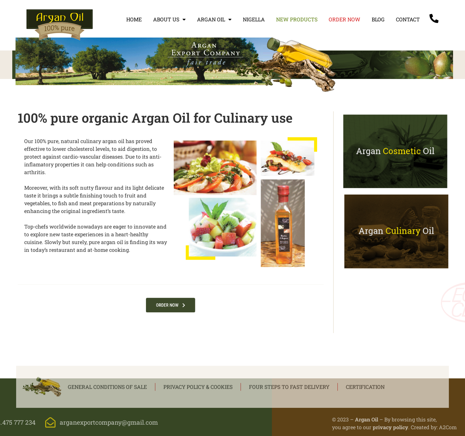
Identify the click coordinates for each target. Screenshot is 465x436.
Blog (378, 19)
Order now (344, 19)
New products (296, 19)
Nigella (254, 19)
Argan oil (214, 19)
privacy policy (434, 427)
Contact (408, 19)
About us (169, 19)
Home (134, 19)
